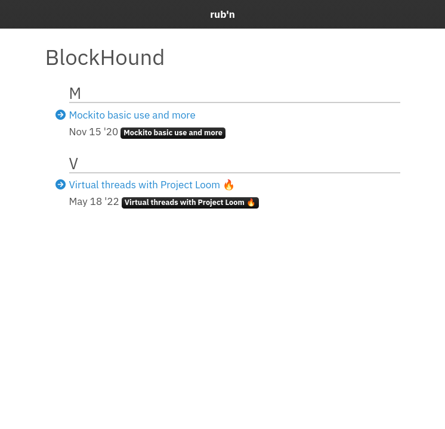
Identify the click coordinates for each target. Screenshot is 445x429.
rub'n (222, 14)
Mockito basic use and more (132, 115)
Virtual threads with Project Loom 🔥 (152, 184)
